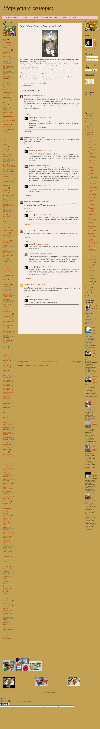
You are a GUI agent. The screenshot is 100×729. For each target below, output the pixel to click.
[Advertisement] (50, 347)
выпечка (5, 107)
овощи (5, 370)
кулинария (6, 273)
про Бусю (5, 449)
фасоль (5, 586)
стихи (4, 554)
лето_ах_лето (7, 284)
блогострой (6, 71)
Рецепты (35, 17)
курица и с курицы (8, 275)
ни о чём (5, 358)
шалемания (6, 617)
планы (5, 415)
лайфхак (5, 282)
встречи (5, 104)
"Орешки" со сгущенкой (92, 156)
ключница (6, 252)
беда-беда (6, 63)
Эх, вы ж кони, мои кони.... (92, 223)
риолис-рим (6, 501)
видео (4, 95)
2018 (88, 124)
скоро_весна (6, 515)
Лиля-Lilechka (28, 201)
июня (90, 270)
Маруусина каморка (28, 9)
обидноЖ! (6, 365)
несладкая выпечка (8, 354)
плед (4, 417)
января (90, 284)
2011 (88, 290)
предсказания (7, 447)
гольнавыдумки (7, 129)
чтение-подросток (8, 613)
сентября (91, 262)
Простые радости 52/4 (94, 496)
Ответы (28, 114)
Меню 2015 (91, 214)
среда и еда (6, 551)
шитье (5, 624)
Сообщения (90, 57)
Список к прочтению (49, 17)
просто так (6, 454)
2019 (88, 121)
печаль (5, 401)
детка (4, 164)
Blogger (53, 692)
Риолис (5, 493)
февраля (91, 281)
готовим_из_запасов (9, 134)
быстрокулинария (8, 86)
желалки (5, 188)
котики (5, 268)
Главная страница (11, 17)
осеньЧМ (5, 375)
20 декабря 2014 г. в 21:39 (43, 150)
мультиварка (6, 325)
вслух (4, 102)
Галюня (31, 117)
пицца (4, 412)
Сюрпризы (6, 566)
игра (4, 206)
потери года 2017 (8, 439)
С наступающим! (92, 141)
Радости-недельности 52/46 (94, 425)
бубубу (5, 78)
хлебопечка (6, 603)
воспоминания (7, 97)
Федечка (27, 95)
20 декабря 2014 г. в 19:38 (37, 95)
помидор (5, 429)
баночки (5, 61)
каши (4, 245)
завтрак (5, 193)
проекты (5, 452)
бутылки (5, 83)
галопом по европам (9, 120)
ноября (90, 257)
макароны (6, 294)
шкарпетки (6, 627)
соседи (5, 529)
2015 (88, 132)
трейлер (5, 576)
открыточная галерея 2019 (7, 388)
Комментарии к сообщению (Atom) (38, 365)
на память (6, 332)
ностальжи (6, 360)
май (4, 291)
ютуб (4, 634)
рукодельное (6, 508)
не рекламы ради (8, 350)
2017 (88, 126)
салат (4, 513)
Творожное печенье (91, 152)
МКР (4, 306)
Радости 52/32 (92, 145)
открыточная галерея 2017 (7, 381)
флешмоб (6, 588)
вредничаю (6, 100)
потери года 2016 (8, 437)
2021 (88, 116)
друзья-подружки (8, 181)
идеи (4, 214)
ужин (4, 583)
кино (4, 250)
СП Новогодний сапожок (7, 536)
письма (5, 410)
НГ (4, 342)
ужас (4, 581)
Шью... (90, 246)
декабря (91, 137)
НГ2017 (5, 347)
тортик (5, 573)
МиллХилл (6, 304)
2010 (88, 292)
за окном (5, 190)
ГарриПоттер (7, 124)
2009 (88, 295)
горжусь (5, 131)
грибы (4, 144)
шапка (5, 619)
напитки (5, 337)
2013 (88, 287)
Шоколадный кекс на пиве (92, 250)
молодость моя (7, 314)
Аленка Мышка (29, 230)
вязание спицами (8, 116)
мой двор (5, 311)
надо (4, 335)
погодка (5, 422)
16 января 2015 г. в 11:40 (41, 230)
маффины (6, 299)
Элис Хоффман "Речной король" (91, 209)
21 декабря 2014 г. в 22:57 (43, 215)
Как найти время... (90, 517)
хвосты (5, 598)
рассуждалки (7, 491)
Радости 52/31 (92, 194)
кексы (4, 247)
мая (89, 273)
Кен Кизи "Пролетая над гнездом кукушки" (92, 242)
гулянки (5, 149)
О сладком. (91, 204)
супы (4, 561)
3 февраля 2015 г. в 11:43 (43, 267)
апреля (90, 275)
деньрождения (7, 159)
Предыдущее (76, 362)
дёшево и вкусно (8, 166)
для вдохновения (8, 171)
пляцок (5, 419)
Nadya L (26, 137)
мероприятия (7, 301)
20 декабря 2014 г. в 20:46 (43, 117)
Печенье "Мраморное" (92, 177)
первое (5, 398)
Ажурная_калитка (8, 52)
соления (5, 527)
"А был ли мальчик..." (94, 475)
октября (90, 259)
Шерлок (5, 622)
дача (4, 151)
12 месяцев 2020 (8, 42)
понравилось (7, 432)
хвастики (5, 596)
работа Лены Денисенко (7, 473)
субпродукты (6, 556)
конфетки (5, 261)
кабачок (5, 228)
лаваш (5, 279)
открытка (5, 377)
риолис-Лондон (7, 498)
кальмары (6, 233)
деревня (5, 161)
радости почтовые (8, 483)
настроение (6, 340)
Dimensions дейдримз (6, 637)
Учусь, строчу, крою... (92, 227)
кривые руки (6, 270)
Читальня (24, 17)
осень (4, 372)
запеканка (6, 204)
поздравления (7, 427)
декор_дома (6, 154)
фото (4, 591)
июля (90, 267)
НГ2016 (5, 345)
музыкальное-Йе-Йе (9, 321)
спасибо (5, 540)
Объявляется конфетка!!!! (94, 308)
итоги (4, 221)
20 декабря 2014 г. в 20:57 (37, 137)
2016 (88, 129)
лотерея (5, 289)
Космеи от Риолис (8, 264)
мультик (5, 327)
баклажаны (6, 59)
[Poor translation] (6, 704)
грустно (5, 147)
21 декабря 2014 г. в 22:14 (40, 201)
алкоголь (5, 56)
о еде (4, 363)
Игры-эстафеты (7, 211)
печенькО (6, 407)
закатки (5, 199)
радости (5, 476)
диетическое (6, 169)
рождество (6, 503)
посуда (5, 434)
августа (90, 265)
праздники (6, 444)
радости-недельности (6, 487)
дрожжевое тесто (8, 179)
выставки (5, 109)
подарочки (6, 424)
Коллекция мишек (8, 255)
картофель (6, 242)
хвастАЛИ (6, 593)
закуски (5, 201)
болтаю (5, 76)
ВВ (4, 90)
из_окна (5, 219)
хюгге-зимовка (7, 605)
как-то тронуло (7, 230)
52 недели (6, 45)
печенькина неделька (6, 404)
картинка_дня (7, 240)
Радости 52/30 (92, 219)
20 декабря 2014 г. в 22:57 (43, 185)
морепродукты (7, 316)
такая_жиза (6, 568)
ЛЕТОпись (6, 286)
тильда (5, 571)
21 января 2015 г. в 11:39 (43, 299)
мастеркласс (6, 296)
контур (5, 259)
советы (5, 524)
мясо (4, 330)
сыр (4, 563)
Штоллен (90, 173)
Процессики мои (8, 468)
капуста (5, 237)
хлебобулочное (7, 601)
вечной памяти (7, 92)
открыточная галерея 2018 (7, 384)
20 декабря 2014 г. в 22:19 (41, 165)
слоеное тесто (7, 522)
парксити (5, 396)
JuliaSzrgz (27, 284)
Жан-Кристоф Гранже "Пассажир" (92, 235)
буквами (5, 81)
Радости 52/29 (92, 231)
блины (5, 68)
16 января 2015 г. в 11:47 (43, 244)
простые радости (8, 457)
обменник (6, 368)
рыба (4, 511)
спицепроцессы (7, 545)
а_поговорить (7, 50)
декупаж (5, 156)
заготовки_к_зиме (8, 195)
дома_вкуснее (7, 174)
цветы (4, 608)
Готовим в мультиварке (68, 17)
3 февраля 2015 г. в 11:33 (45, 253)
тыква (4, 578)
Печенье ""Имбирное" (92, 182)
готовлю (5, 142)
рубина (5, 506)
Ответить (27, 111)
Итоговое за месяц (8, 224)
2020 (88, 118)
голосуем (5, 126)
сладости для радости (7, 519)
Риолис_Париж (7, 496)
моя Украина (6, 319)
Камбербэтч (6, 235)
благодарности (7, 66)
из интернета (7, 216)
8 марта (5, 47)
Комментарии (90, 60)
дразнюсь (6, 176)
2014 (88, 134)
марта (90, 278)
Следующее (23, 362)
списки (5, 542)
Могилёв (5, 309)
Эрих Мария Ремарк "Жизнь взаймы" (91, 199)
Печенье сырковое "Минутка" (91, 169)
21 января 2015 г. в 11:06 (38, 284)
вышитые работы (8, 112)
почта (4, 442)
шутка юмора (7, 629)
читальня (28, 85)
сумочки (5, 559)
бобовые (5, 73)
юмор (4, 632)
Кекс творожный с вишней (94, 403)
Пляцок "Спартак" (91, 148)
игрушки (5, 209)
